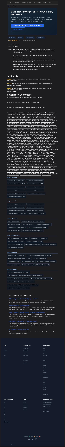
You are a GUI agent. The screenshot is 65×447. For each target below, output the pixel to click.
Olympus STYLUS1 (24, 125)
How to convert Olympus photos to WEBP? (16, 193)
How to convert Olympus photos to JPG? (16, 180)
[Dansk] (38, 430)
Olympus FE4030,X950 (42, 125)
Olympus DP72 (27, 134)
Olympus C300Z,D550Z (41, 170)
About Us (45, 2)
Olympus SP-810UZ (50, 167)
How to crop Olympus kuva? (13, 264)
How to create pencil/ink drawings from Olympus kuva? (19, 258)
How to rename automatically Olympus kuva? (17, 227)
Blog (50, 2)
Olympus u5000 (22, 175)
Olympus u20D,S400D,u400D (50, 166)
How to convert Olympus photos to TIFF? (16, 186)
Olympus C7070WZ (35, 126)
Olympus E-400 (52, 125)
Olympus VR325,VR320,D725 (45, 163)
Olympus (46, 116)
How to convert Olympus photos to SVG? (35, 210)
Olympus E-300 (18, 117)
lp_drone (44, 382)
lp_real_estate (25, 355)
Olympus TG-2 (35, 128)
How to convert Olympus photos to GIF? (35, 183)
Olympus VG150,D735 (34, 141)
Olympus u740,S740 (48, 144)
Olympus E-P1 (18, 116)
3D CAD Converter (46, 411)
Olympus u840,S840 (44, 172)
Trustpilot (31, 436)
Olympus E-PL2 (52, 116)
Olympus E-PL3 (16, 114)
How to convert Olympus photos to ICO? (35, 190)
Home (9, 6)
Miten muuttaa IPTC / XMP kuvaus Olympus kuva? (18, 278)
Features (23, 2)
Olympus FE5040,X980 (28, 164)
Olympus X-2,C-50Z (44, 129)
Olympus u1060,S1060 (29, 161)
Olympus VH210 (24, 123)
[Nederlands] (23, 430)
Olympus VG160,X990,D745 (46, 141)
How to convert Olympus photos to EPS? (16, 210)
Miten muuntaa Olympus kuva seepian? (39, 238)
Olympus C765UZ (18, 137)
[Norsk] (41, 430)
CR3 (4, 414)
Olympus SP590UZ (33, 159)
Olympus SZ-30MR (29, 150)
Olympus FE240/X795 (45, 175)
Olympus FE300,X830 (33, 123)
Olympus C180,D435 (21, 135)
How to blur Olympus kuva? (13, 261)
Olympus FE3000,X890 (45, 126)
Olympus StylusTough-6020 (40, 146)
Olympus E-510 (18, 113)
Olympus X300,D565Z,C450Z (21, 170)
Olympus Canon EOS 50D (25, 167)
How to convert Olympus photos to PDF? (35, 207)
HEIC (4, 402)
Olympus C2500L (34, 132)
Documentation (37, 2)
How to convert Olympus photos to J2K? (35, 180)
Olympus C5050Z (40, 138)
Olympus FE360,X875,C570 (51, 138)
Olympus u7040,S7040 (37, 144)
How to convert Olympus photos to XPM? (36, 213)
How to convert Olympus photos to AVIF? (36, 193)
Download (16, 2)
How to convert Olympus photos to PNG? (16, 183)
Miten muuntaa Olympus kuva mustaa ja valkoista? (18, 238)
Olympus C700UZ (20, 153)
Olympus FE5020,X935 (36, 166)
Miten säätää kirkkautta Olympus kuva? (16, 241)
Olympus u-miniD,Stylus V (32, 135)
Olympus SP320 (22, 169)
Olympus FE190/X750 (41, 131)
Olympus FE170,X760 (49, 155)
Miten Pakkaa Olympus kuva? (14, 230)
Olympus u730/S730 (31, 158)
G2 (40, 436)
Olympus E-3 (17, 125)
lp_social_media (25, 353)
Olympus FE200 (35, 172)
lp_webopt (44, 389)
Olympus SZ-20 (43, 173)
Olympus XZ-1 (33, 113)
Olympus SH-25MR (40, 152)
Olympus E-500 (40, 116)
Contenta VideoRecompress (47, 402)
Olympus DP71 (24, 119)
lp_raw (44, 350)
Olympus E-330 (35, 122)
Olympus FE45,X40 (18, 164)
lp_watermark (45, 355)
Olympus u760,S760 (43, 135)
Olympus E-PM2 (32, 119)
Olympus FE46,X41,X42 (19, 129)
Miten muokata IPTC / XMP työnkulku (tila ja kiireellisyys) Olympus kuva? (22, 285)
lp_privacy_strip (45, 394)
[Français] (19, 430)
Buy (11, 2)
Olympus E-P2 (20, 122)
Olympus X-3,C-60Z (21, 138)
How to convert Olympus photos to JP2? (16, 207)
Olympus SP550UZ (37, 137)
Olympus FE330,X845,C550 (45, 132)
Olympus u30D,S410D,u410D (47, 156)
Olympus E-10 (34, 134)
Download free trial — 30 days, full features (27, 25)
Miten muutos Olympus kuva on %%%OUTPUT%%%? (33, 221)
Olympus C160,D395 (18, 146)
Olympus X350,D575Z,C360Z (31, 140)
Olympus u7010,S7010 (45, 120)
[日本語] (49, 430)
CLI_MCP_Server (26, 348)
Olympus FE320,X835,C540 (13, 166)
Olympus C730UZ (51, 117)
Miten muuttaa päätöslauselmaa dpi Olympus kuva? (18, 272)
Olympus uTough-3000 (33, 114)
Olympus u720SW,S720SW (25, 155)
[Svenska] (45, 430)
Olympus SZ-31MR (43, 153)
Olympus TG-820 (28, 144)
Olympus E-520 (10, 116)
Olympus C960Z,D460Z (42, 158)
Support (29, 2)
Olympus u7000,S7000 (29, 131)
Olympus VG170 (36, 156)
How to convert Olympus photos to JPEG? (16, 204)
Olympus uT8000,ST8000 (38, 155)
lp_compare (45, 387)
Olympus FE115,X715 (28, 146)
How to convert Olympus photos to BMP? (35, 186)
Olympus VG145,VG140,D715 (23, 132)
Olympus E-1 (18, 119)
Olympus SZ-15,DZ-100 (12, 155)
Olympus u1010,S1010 (45, 169)
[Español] (27, 430)
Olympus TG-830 (26, 126)
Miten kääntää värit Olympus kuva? (32, 244)
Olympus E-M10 (24, 114)
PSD (4, 419)
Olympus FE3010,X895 (12, 175)
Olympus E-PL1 (25, 113)
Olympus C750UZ (15, 149)
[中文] (52, 430)
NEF (4, 407)
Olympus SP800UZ (18, 134)
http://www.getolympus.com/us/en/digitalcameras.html (25, 69)
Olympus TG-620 (27, 117)
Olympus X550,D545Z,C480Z (33, 175)
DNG (4, 412)
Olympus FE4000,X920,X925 (38, 167)
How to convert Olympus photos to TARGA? (17, 213)
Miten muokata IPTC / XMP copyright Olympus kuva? (18, 288)
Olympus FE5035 (18, 172)
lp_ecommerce (25, 350)
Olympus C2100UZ (26, 172)
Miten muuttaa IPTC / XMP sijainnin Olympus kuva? (41, 278)
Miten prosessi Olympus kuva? (14, 224)
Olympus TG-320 (52, 153)
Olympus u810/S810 (45, 143)
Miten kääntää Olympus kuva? (42, 264)
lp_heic (44, 348)
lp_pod (44, 379)
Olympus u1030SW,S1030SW (31, 163)
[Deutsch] (16, 430)
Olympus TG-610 (25, 141)
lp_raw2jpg (44, 372)
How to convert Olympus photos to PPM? (16, 190)
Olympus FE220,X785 (26, 166)
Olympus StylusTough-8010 (44, 159)
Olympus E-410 (48, 113)
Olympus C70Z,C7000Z (18, 150)
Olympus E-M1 (32, 116)
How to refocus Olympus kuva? (28, 261)
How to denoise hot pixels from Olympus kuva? (45, 261)
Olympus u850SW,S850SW (13, 156)
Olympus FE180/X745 (12, 158)
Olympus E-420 (40, 113)
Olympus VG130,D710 (50, 152)
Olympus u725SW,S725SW (32, 169)
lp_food (44, 384)
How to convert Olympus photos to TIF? (35, 204)
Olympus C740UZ (36, 143)
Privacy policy (25, 407)
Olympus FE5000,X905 (12, 169)
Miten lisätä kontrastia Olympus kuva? (15, 247)
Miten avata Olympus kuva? (13, 221)
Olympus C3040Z (42, 117)
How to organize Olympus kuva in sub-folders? (38, 227)
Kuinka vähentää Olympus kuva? (44, 224)
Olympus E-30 (34, 117)
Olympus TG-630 (28, 147)
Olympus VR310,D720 (20, 152)
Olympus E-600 (27, 122)
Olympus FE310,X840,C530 (26, 149)
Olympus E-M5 (10, 113)
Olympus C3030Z (36, 147)
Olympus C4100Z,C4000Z (22, 159)
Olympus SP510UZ (31, 138)
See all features (18, 29)
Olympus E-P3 (25, 116)
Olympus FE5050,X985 (33, 173)
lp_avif (44, 360)
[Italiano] (30, 430)
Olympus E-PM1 (11, 117)
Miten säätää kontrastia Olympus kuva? (34, 241)
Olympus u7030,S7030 (52, 173)
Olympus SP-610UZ (30, 152)
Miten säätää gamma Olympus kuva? (15, 244)
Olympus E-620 (50, 114)
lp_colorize (44, 367)
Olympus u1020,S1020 (47, 149)
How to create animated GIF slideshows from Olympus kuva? (39, 255)
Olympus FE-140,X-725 (18, 120)
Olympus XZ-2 (16, 123)
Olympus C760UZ (11, 132)
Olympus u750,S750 (39, 164)
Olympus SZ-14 (28, 120)
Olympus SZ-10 (11, 140)
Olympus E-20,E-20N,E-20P (45, 128)
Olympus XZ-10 (36, 120)
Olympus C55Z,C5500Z (46, 147)
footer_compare (25, 360)
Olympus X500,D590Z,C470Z (49, 137)
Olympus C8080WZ (12, 128)
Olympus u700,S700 (27, 137)
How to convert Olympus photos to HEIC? (16, 196)
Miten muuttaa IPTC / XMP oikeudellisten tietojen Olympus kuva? (21, 281)
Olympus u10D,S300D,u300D (25, 128)
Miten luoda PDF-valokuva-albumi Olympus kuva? (33, 230)
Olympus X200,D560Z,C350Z (41, 150)
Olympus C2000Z (50, 131)
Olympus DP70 (19, 144)
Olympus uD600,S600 (44, 122)
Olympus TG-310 (18, 126)
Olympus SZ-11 (41, 134)
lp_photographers (45, 377)
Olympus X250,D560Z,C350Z (42, 161)
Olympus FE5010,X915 (25, 156)
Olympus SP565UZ (37, 149)
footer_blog (25, 409)
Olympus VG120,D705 (43, 140)
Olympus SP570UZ (43, 123)
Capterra (36, 436)
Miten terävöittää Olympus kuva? (39, 258)
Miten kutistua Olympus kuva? (29, 224)
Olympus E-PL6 (33, 125)
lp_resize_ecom (45, 353)
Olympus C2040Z (19, 147)
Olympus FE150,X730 (18, 163)
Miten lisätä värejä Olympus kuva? (49, 244)
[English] (12, 430)
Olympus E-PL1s (13, 122)
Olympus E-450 (42, 114)
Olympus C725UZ (22, 158)
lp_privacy (44, 370)
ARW (4, 409)
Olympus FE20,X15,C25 (42, 119)
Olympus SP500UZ (26, 143)
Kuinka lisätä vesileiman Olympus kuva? (16, 255)
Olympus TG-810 (16, 141)
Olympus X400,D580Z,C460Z (32, 129)
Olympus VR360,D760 (16, 143)
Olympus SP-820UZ (12, 138)
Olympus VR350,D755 (19, 131)
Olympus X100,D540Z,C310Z (31, 153)
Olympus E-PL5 (11, 119)
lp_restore (44, 365)
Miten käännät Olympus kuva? (28, 264)
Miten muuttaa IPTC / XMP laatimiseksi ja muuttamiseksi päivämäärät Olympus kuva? (25, 275)
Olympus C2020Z (11, 153)
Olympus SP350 (31, 170)
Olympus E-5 (10, 126)
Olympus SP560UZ (19, 140)
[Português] (34, 430)
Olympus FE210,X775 (50, 164)
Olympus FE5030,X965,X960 (21, 173)
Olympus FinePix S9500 (13, 167)
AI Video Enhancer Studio (47, 406)
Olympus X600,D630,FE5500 (17, 161)
